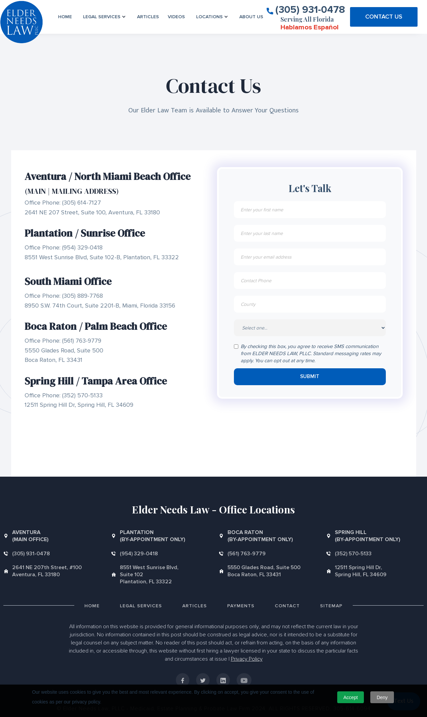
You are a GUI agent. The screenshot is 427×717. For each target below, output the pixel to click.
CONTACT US (383, 16)
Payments (241, 605)
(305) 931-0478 (310, 9)
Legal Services (141, 605)
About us (251, 17)
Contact (287, 605)
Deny (382, 697)
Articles (148, 17)
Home (65, 17)
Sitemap (331, 605)
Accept (350, 697)
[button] (104, 16)
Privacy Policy (247, 659)
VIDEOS (176, 17)
